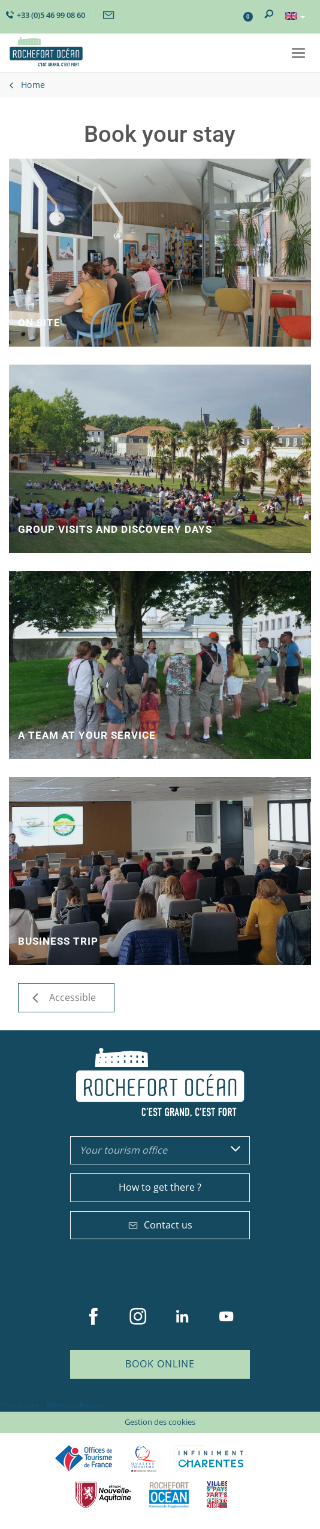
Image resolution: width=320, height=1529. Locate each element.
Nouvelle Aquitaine (103, 1494)
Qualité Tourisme (143, 1458)
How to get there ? (160, 1187)
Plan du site (19, 1405)
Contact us (160, 1224)
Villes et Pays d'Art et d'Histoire (217, 1494)
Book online (160, 1363)
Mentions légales (75, 1405)
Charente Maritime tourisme (210, 1458)
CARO (169, 1494)
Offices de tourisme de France (84, 1458)
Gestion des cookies (160, 1421)
